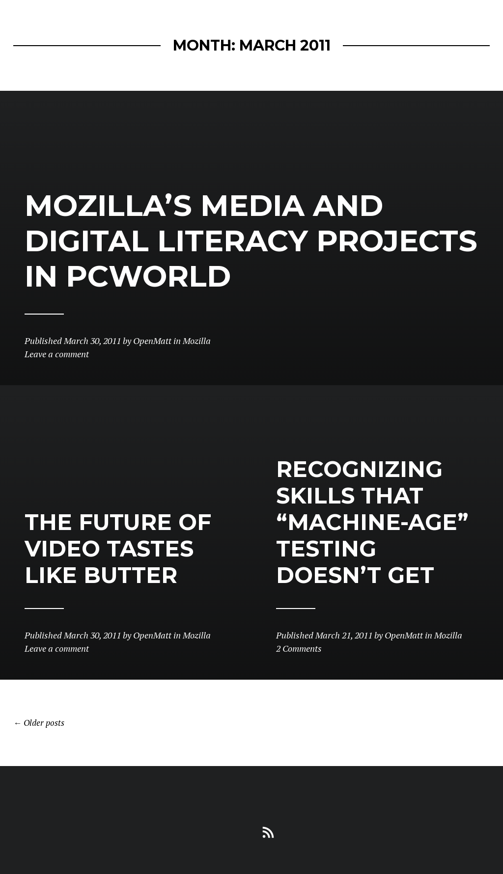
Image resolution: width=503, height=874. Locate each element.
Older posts (38, 722)
